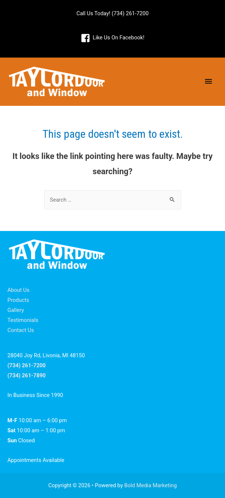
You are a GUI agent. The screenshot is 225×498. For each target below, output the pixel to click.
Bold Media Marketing (150, 485)
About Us (18, 290)
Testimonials (22, 320)
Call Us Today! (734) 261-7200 (112, 13)
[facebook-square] (113, 38)
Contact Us (20, 330)
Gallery (15, 310)
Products (18, 300)
